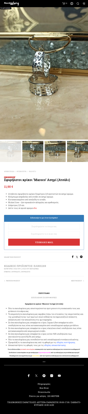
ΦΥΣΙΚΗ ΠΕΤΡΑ (21, 171)
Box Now (44, 388)
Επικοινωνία (44, 392)
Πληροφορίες (44, 384)
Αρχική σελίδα (9, 171)
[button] (64, 3)
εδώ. (35, 208)
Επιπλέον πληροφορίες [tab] (44, 297)
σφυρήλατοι (25, 272)
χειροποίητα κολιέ (44, 352)
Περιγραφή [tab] (44, 293)
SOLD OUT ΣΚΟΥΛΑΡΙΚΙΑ (30, 269)
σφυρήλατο (15, 272)
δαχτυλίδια (36, 356)
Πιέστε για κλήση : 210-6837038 (44, 396)
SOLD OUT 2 (32, 171)
